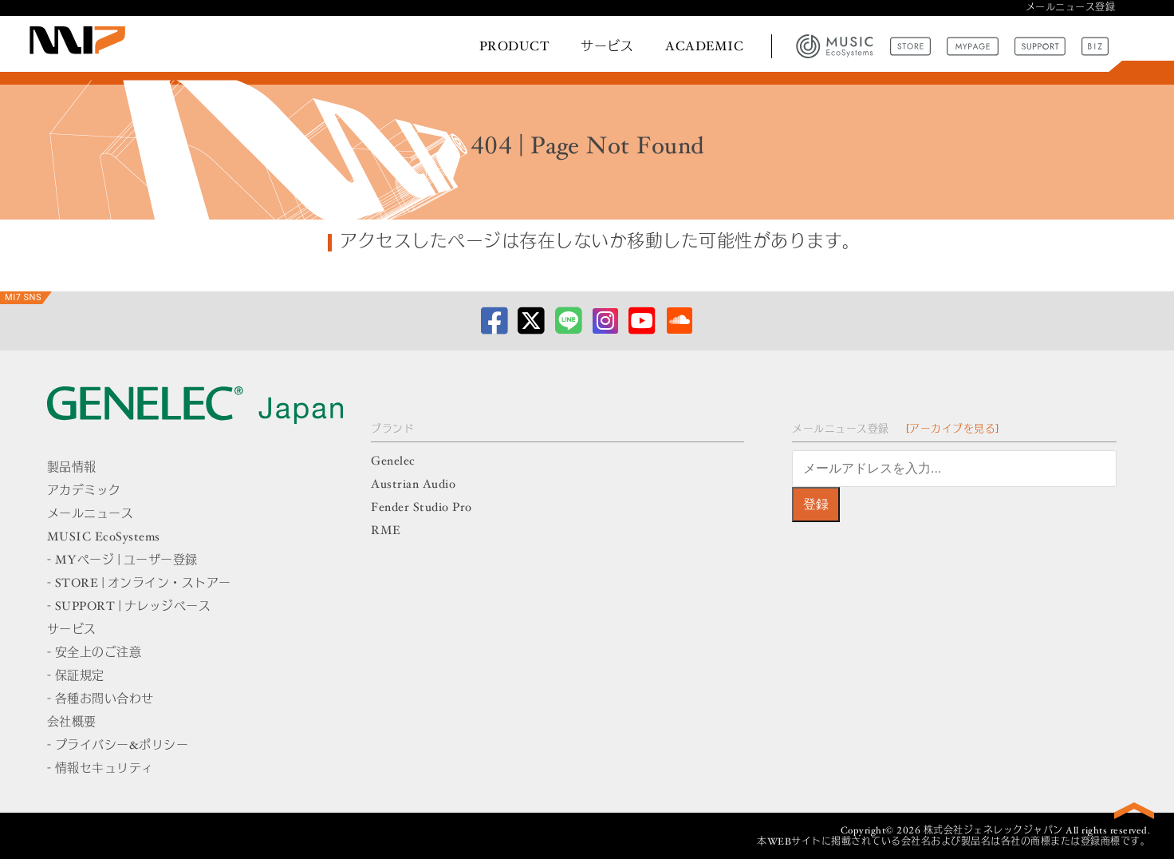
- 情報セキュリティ (100, 769)
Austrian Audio (413, 485)
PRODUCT (514, 47)
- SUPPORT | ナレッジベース (129, 607)
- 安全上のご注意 (94, 653)
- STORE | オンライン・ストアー (139, 584)
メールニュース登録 (1071, 8)
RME (386, 531)
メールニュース (90, 515)
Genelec (393, 462)
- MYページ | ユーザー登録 (122, 561)
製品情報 (72, 468)
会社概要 (72, 723)
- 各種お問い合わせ (100, 700)
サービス (607, 47)
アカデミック (84, 491)
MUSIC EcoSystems (103, 538)
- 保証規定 (75, 677)
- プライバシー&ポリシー (118, 746)
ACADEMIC (704, 47)
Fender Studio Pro (421, 508)
